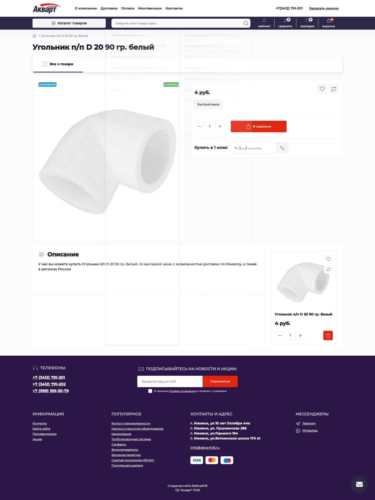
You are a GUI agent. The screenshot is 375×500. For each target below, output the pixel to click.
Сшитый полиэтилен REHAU (132, 460)
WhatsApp (310, 430)
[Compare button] (333, 89)
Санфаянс (118, 444)
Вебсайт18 (199, 486)
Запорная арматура (126, 455)
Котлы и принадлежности (130, 423)
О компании (86, 8)
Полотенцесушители (127, 465)
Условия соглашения (182, 391)
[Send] (282, 147)
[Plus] (220, 126)
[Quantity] (209, 126)
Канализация (121, 434)
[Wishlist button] (322, 89)
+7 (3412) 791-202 (49, 384)
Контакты (174, 8)
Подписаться (220, 381)
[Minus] (199, 126)
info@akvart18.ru (205, 448)
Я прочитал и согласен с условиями (190, 391)
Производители (44, 434)
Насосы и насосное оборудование (137, 428)
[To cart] (328, 335)
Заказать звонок (324, 8)
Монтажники (150, 8)
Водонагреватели (124, 449)
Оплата (127, 8)
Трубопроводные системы (131, 439)
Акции (37, 439)
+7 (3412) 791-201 (49, 377)
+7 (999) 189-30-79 (51, 391)
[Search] (246, 23)
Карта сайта (41, 428)
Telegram (309, 423)
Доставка (109, 8)
